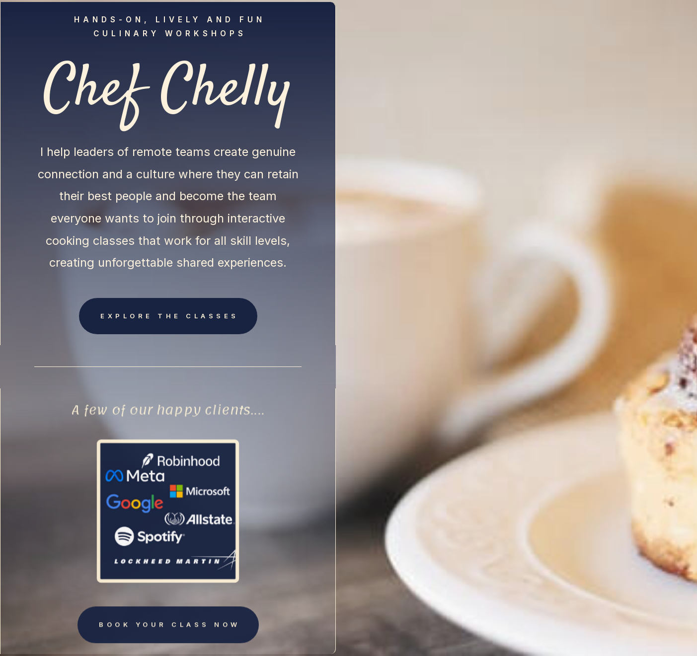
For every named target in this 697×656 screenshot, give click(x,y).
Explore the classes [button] (169, 316)
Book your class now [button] (169, 626)
